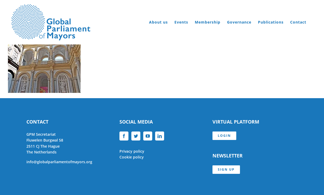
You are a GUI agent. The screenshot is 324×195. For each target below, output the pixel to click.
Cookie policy (131, 157)
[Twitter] (135, 135)
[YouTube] (147, 135)
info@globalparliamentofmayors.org (59, 161)
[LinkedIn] (159, 135)
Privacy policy (131, 151)
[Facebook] (123, 135)
